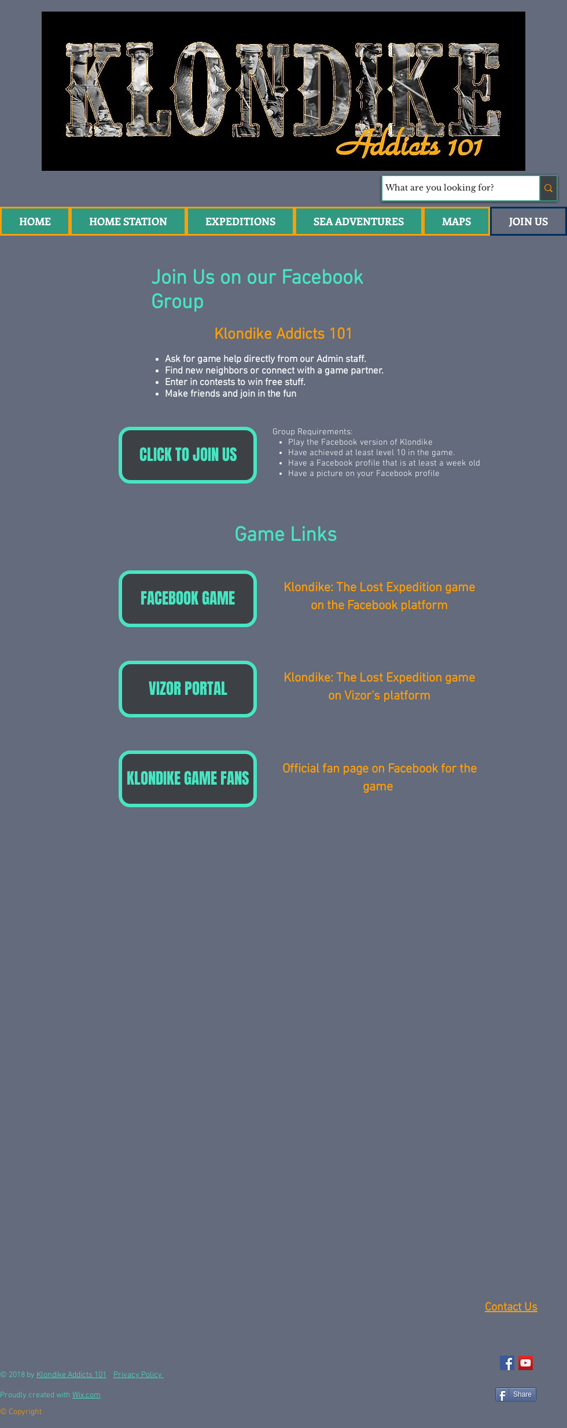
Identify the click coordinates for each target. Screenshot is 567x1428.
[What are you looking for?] (450, 188)
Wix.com (86, 1395)
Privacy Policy (138, 1375)
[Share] (515, 1394)
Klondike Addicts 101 (71, 1375)
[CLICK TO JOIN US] (188, 455)
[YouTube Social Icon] (525, 1363)
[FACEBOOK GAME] (188, 598)
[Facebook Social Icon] (507, 1363)
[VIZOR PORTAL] (188, 689)
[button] (358, 221)
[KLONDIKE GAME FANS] (188, 778)
